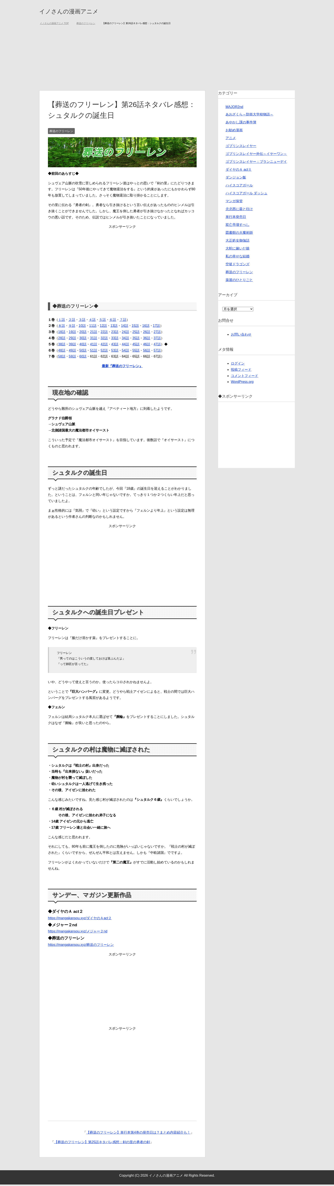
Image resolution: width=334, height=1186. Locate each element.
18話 (61, 333)
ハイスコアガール (239, 187)
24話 (125, 333)
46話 (146, 346)
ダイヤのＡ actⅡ (239, 171)
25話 (136, 333)
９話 (71, 327)
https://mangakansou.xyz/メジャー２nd (77, 933)
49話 (72, 352)
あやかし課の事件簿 (241, 124)
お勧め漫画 (234, 131)
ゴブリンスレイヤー (241, 147)
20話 (83, 333)
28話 (61, 339)
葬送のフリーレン (61, 132)
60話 (83, 358)
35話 (136, 339)
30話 (83, 339)
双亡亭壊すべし (237, 226)
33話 (114, 339)
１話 (61, 321)
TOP (54, 24)
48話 (61, 352)
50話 (83, 352)
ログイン (238, 365)
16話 (146, 327)
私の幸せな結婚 (237, 258)
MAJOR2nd (234, 108)
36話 (146, 339)
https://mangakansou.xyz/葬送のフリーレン (81, 946)
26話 (146, 333)
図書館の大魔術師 (239, 234)
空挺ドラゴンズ (237, 265)
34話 (125, 339)
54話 (125, 352)
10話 (82, 327)
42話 (104, 346)
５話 (102, 321)
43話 (114, 346)
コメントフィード (244, 377)
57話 (157, 352)
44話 (125, 346)
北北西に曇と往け (239, 210)
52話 (104, 352)
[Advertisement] (167, 60)
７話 (122, 321)
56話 (146, 352)
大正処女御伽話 (237, 242)
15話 (135, 327)
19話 (72, 333)
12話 (103, 327)
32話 (104, 339)
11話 (92, 327)
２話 (71, 321)
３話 (82, 321)
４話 (92, 321)
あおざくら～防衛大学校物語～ (249, 116)
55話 (136, 352)
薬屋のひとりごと (239, 281)
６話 (112, 321)
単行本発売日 (236, 218)
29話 (72, 339)
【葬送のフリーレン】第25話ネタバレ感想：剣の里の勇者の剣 (102, 1143)
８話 (61, 327)
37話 (157, 339)
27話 (157, 333)
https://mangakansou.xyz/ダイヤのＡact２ (80, 919)
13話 (114, 327)
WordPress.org (242, 383)
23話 (114, 333)
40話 (83, 346)
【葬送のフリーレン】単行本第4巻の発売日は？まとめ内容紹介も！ (138, 1134)
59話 (72, 358)
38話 (61, 346)
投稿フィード (241, 371)
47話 (157, 346)
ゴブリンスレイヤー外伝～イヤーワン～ (256, 155)
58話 (61, 358)
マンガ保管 (234, 202)
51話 (93, 352)
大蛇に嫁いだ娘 (237, 250)
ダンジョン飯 (236, 179)
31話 (93, 339)
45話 (136, 346)
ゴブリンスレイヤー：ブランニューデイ (256, 163)
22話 (104, 333)
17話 (156, 327)
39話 (72, 346)
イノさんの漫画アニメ (78, 11)
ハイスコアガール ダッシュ (246, 194)
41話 (93, 346)
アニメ (231, 139)
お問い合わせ (241, 336)
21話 (93, 333)
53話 (114, 352)
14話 (124, 327)
